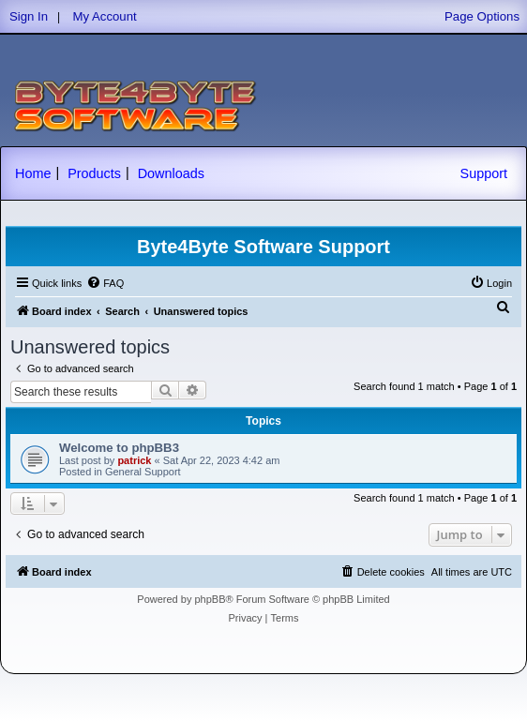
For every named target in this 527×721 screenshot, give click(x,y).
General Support (143, 471)
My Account (105, 16)
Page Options (481, 16)
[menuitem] (105, 283)
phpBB (209, 599)
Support (483, 173)
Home (33, 173)
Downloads (171, 173)
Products (94, 173)
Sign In (28, 16)
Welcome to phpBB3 (119, 448)
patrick (134, 460)
